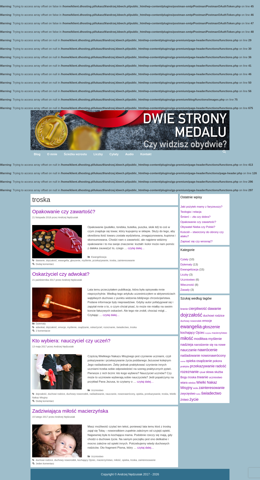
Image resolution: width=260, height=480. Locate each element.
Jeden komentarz (45, 463)
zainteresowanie (126, 260)
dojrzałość (51, 260)
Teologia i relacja (190, 211)
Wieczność (187, 284)
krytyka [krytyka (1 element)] (208, 333)
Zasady (185, 289)
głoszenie (75, 260)
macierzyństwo (104, 460)
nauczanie (110, 394)
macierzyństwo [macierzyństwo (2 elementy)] (219, 333)
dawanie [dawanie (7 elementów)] (214, 308)
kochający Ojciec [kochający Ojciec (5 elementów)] (192, 332)
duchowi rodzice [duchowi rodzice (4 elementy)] (214, 315)
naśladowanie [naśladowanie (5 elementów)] (190, 355)
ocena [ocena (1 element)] (182, 361)
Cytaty (114, 154)
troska (113, 260)
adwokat (40, 327)
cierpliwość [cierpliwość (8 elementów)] (198, 308)
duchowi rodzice (56, 394)
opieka (139, 394)
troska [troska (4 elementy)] (192, 377)
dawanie (40, 260)
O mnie (52, 154)
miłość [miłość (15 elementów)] (186, 338)
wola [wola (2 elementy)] (195, 388)
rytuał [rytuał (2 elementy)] (202, 372)
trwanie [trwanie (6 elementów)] (202, 377)
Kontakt (145, 154)
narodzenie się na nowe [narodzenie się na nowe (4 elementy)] (210, 344)
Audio (129, 154)
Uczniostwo (97, 390)
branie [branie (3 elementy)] (184, 308)
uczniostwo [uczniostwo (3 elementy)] (215, 377)
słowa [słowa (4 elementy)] (210, 372)
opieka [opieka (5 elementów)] (190, 361)
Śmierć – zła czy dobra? (195, 216)
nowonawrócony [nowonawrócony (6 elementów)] (213, 355)
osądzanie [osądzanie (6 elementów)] (204, 361)
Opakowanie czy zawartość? (63, 211)
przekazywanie (100, 260)
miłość (117, 460)
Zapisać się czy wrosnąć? (196, 241)
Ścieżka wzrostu (75, 154)
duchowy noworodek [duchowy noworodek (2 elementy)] (190, 321)
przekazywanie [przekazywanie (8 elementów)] (202, 366)
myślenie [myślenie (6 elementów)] (215, 339)
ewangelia (63, 260)
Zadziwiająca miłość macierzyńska (70, 411)
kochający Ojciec (86, 460)
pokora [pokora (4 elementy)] (217, 361)
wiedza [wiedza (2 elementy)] (191, 382)
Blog (37, 154)
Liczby (98, 154)
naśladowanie (97, 394)
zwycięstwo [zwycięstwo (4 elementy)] (187, 393)
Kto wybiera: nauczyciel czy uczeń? (71, 340)
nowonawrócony (126, 394)
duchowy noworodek (77, 394)
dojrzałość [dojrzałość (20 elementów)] (191, 315)
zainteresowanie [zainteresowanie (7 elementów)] (212, 388)
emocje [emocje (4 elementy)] (207, 320)
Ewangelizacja (98, 257)
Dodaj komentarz (45, 264)
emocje (62, 327)
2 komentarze (43, 330)
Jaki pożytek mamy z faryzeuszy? (201, 206)
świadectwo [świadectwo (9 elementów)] (211, 393)
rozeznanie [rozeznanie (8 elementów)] (189, 372)
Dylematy (41, 323)
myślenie (86, 260)
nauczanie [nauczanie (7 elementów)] (188, 350)
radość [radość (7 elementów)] (220, 366)
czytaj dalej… (136, 248)
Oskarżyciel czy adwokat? (60, 274)
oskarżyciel (96, 327)
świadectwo (122, 327)
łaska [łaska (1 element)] (198, 394)
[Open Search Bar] (224, 151)
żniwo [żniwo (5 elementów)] (184, 399)
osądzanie (83, 327)
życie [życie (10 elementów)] (193, 399)
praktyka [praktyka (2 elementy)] (184, 366)
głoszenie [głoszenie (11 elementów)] (211, 326)
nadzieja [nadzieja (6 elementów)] (186, 344)
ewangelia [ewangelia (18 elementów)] (191, 326)
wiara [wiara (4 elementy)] (184, 382)
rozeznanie (109, 327)
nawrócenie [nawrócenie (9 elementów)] (207, 350)
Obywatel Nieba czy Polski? (197, 227)
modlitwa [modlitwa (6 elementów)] (201, 339)
